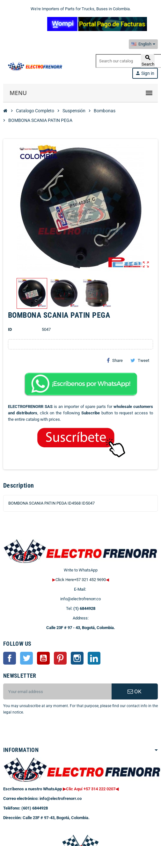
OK (135, 691)
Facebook (9, 658)
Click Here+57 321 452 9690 (80, 579)
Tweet (139, 360)
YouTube (43, 658)
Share (115, 360)
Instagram (77, 658)
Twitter (26, 658)
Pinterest (60, 658)
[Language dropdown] (143, 44)
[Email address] (57, 691)
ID (10, 329)
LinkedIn (94, 658)
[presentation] (54, 731)
